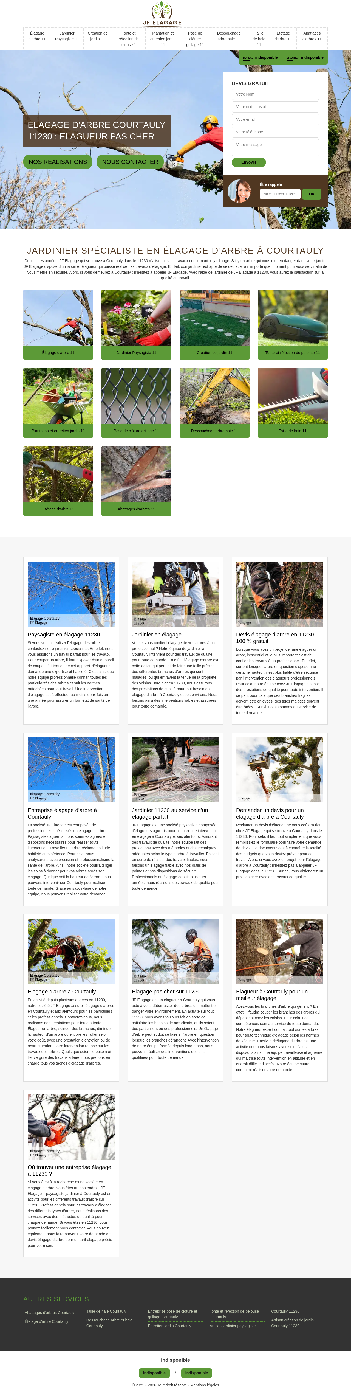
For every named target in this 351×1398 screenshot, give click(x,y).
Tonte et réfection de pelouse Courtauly (234, 1314)
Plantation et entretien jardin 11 (163, 39)
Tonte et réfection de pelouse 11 (129, 39)
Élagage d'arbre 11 (37, 36)
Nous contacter (130, 161)
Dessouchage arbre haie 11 (229, 36)
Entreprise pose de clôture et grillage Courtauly (172, 1314)
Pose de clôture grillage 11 (195, 39)
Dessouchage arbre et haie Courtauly (109, 1323)
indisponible (266, 57)
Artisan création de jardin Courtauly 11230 (292, 1323)
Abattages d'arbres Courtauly (49, 1312)
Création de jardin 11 (97, 36)
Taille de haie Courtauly (106, 1311)
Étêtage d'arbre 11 (283, 36)
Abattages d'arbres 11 (312, 36)
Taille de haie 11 (259, 39)
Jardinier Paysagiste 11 (67, 36)
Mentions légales (204, 1385)
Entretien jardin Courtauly (169, 1326)
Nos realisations (58, 161)
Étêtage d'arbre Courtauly (46, 1321)
